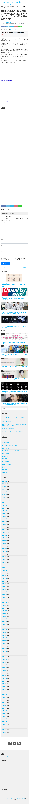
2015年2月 (4, 637)
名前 (2, 239)
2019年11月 (5, 502)
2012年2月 (4, 686)
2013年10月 (5, 659)
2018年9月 (4, 540)
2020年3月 (4, 492)
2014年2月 (4, 648)
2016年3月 (4, 621)
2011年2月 (4, 716)
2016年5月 (4, 616)
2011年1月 (4, 719)
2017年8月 (4, 575)
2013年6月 (4, 670)
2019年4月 (4, 521)
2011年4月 (4, 710)
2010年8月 (4, 732)
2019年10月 (5, 505)
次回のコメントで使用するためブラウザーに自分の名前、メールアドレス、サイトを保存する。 (13, 259)
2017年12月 (5, 564)
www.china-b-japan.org (6, 80)
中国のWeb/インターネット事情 (9, 445)
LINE (20, 26)
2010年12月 (5, 721)
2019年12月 (5, 500)
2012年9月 (4, 678)
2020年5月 (4, 486)
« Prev (3, 267)
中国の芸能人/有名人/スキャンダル (10, 458)
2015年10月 (5, 629)
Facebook (3, 26)
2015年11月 (5, 627)
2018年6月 (4, 548)
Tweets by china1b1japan (7, 756)
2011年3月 (4, 713)
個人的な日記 (5, 472)
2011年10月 (5, 694)
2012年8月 (4, 681)
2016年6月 (4, 613)
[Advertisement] (14, 156)
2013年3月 (4, 675)
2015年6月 (4, 632)
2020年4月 (4, 489)
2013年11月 (5, 656)
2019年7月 (4, 513)
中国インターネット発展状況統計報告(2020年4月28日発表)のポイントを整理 (14, 425)
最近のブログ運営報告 (7, 421)
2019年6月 (4, 516)
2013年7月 (4, 667)
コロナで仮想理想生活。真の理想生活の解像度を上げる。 (14, 418)
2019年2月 (4, 527)
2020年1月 (4, 497)
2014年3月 (4, 646)
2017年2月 (4, 592)
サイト (2, 251)
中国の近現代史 (5, 461)
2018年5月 (4, 551)
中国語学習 (4, 469)
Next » (24, 267)
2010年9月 (4, 729)
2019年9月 (4, 508)
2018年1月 (4, 562)
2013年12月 (5, 654)
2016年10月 (5, 602)
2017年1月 (4, 594)
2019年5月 (4, 519)
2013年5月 (4, 673)
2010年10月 (5, 727)
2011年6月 (4, 705)
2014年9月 (4, 640)
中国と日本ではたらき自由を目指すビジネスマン (15, 798)
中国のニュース (13, 29)
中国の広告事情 (5, 453)
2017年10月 (5, 570)
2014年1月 (4, 651)
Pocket (16, 26)
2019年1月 (4, 529)
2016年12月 (5, 597)
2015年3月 (4, 635)
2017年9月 (4, 573)
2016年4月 (4, 619)
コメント (4, 222)
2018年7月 (4, 546)
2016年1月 (4, 624)
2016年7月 (4, 610)
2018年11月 (5, 535)
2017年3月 (4, 589)
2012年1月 (4, 689)
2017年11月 (5, 567)
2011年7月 (4, 702)
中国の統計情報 (5, 456)
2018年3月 (4, 556)
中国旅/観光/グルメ (6, 464)
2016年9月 (4, 605)
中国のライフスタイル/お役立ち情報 (10, 450)
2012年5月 (4, 683)
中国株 (3, 467)
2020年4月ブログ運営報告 (8, 428)
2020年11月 (5, 481)
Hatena (11, 26)
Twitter (7, 26)
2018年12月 (5, 532)
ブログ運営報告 (5, 442)
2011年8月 (4, 700)
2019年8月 (4, 510)
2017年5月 (4, 583)
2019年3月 (4, 524)
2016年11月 (5, 600)
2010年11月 (5, 724)
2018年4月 (4, 554)
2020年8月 (4, 483)
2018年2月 (4, 559)
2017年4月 (4, 586)
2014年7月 (4, 643)
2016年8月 (4, 608)
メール (3, 245)
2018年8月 (4, 543)
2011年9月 (4, 697)
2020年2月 (4, 494)
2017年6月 (4, 581)
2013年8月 (4, 664)
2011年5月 (4, 708)
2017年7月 (4, 578)
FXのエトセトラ (6, 440)
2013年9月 (4, 662)
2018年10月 (5, 537)
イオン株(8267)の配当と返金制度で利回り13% (13, 431)
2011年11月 (5, 692)
